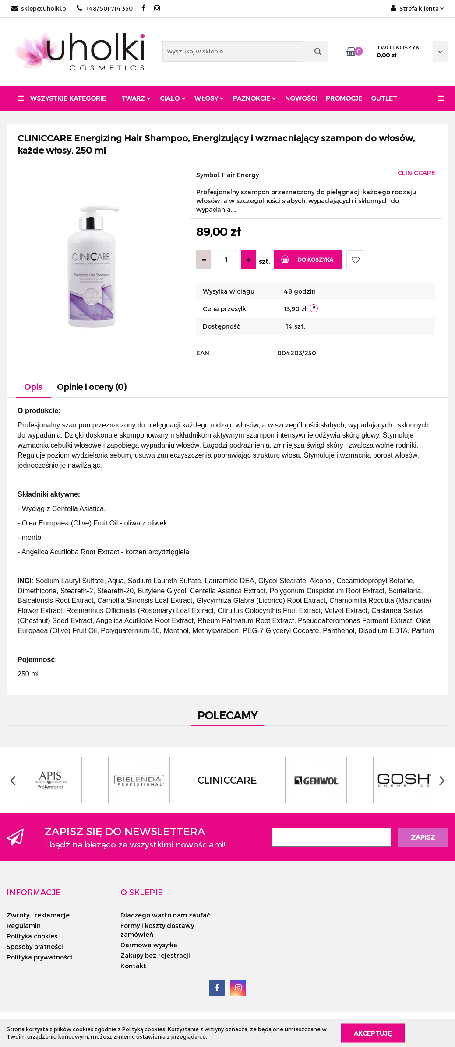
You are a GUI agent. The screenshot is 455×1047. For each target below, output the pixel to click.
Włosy (209, 98)
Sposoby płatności (35, 946)
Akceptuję (373, 1032)
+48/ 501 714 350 (105, 8)
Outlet (384, 98)
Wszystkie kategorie (62, 98)
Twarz (136, 98)
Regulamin (24, 925)
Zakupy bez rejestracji (155, 955)
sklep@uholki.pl (39, 8)
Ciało (173, 98)
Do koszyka (307, 259)
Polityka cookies (32, 936)
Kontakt (133, 966)
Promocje (344, 98)
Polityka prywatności (39, 957)
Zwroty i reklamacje (38, 915)
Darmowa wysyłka (148, 945)
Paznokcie (254, 98)
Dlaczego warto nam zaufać (165, 915)
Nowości (301, 98)
